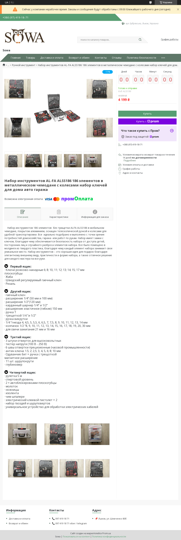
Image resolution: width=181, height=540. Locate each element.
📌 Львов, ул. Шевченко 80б (111, 518)
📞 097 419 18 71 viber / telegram (69, 523)
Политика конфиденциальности (109, 536)
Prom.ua (106, 533)
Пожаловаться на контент (76, 536)
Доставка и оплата (51, 57)
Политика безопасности (141, 57)
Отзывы (116, 57)
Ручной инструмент (23, 65)
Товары (30, 57)
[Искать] (140, 40)
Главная (16, 57)
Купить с (147, 121)
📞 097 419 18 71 (60, 518)
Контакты (101, 57)
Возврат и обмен (79, 57)
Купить (147, 113)
